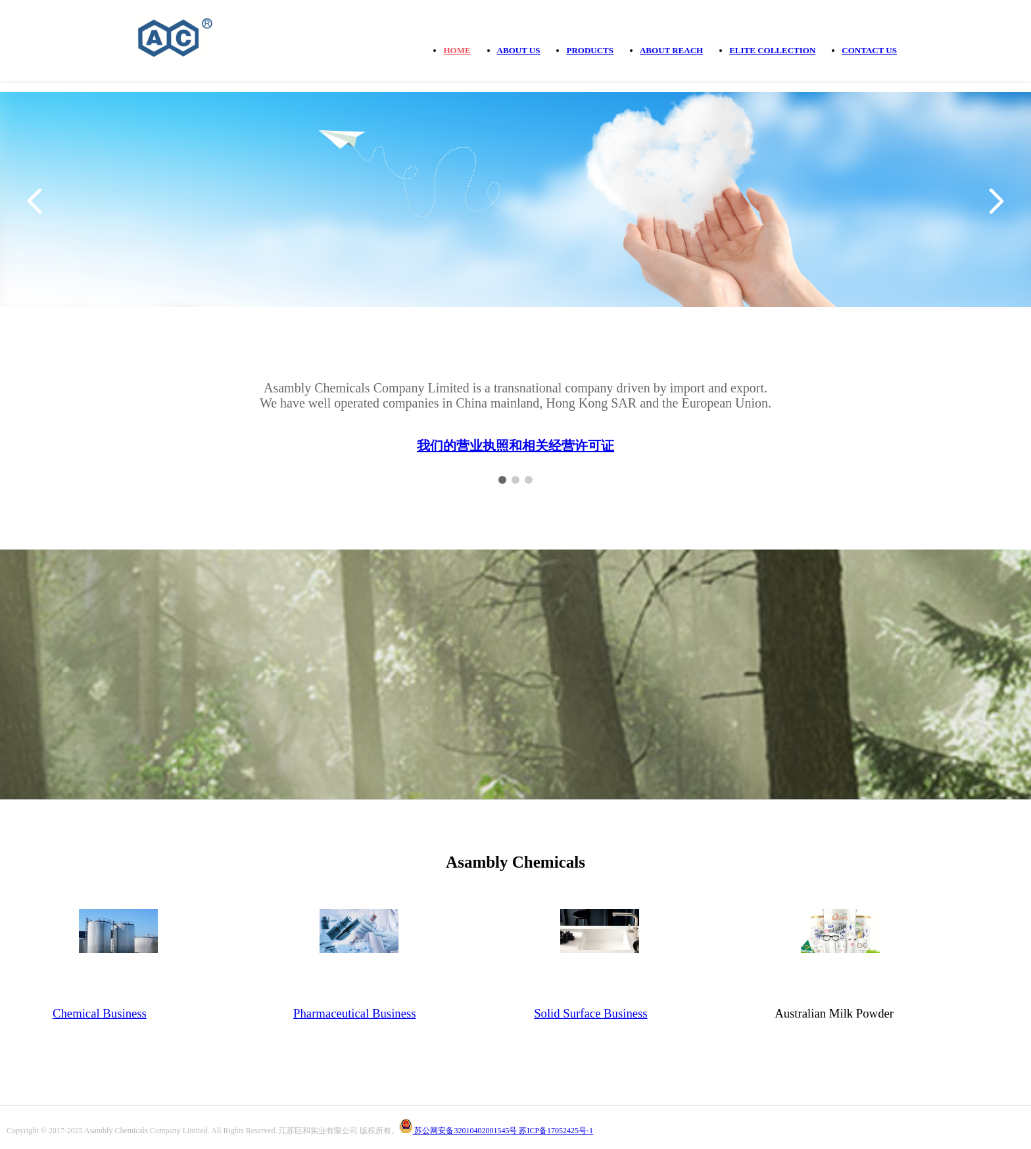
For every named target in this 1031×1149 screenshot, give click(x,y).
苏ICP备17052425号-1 (555, 1130)
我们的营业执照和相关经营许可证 (515, 445)
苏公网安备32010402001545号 (464, 1130)
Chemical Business (100, 1013)
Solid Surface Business (590, 1013)
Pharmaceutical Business (354, 1013)
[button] (34, 201)
